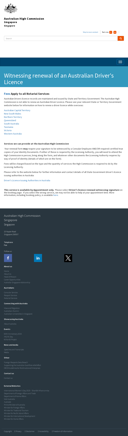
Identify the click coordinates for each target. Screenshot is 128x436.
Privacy (18, 431)
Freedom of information (62, 431)
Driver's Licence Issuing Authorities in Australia (27, 180)
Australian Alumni (11, 311)
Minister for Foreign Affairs (14, 407)
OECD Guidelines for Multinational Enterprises (22, 368)
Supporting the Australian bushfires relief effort (22, 365)
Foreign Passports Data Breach (16, 362)
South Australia (11, 123)
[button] (7, 266)
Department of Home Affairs (15, 396)
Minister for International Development (19, 416)
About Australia (10, 324)
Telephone (8, 242)
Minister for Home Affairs (14, 419)
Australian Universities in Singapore (18, 314)
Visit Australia (9, 399)
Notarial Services (10, 298)
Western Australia (13, 133)
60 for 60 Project (10, 339)
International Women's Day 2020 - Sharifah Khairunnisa (26, 390)
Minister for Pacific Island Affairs (16, 413)
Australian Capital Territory (17, 110)
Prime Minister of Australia (14, 404)
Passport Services (10, 295)
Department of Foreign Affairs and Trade (20, 393)
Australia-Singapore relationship (17, 282)
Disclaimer (30, 431)
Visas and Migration (12, 308)
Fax (5, 245)
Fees (7, 94)
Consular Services (11, 292)
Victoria (8, 130)
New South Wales (12, 113)
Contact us (8, 378)
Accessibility (43, 431)
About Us (7, 274)
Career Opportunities (12, 279)
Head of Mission (10, 276)
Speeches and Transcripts (14, 349)
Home (6, 271)
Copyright (8, 431)
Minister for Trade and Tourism (16, 410)
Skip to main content (90, 32)
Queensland (10, 120)
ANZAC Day (8, 336)
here (55, 195)
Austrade (7, 402)
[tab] (63, 266)
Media (6, 352)
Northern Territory (13, 116)
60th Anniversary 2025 (13, 334)
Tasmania (8, 126)
